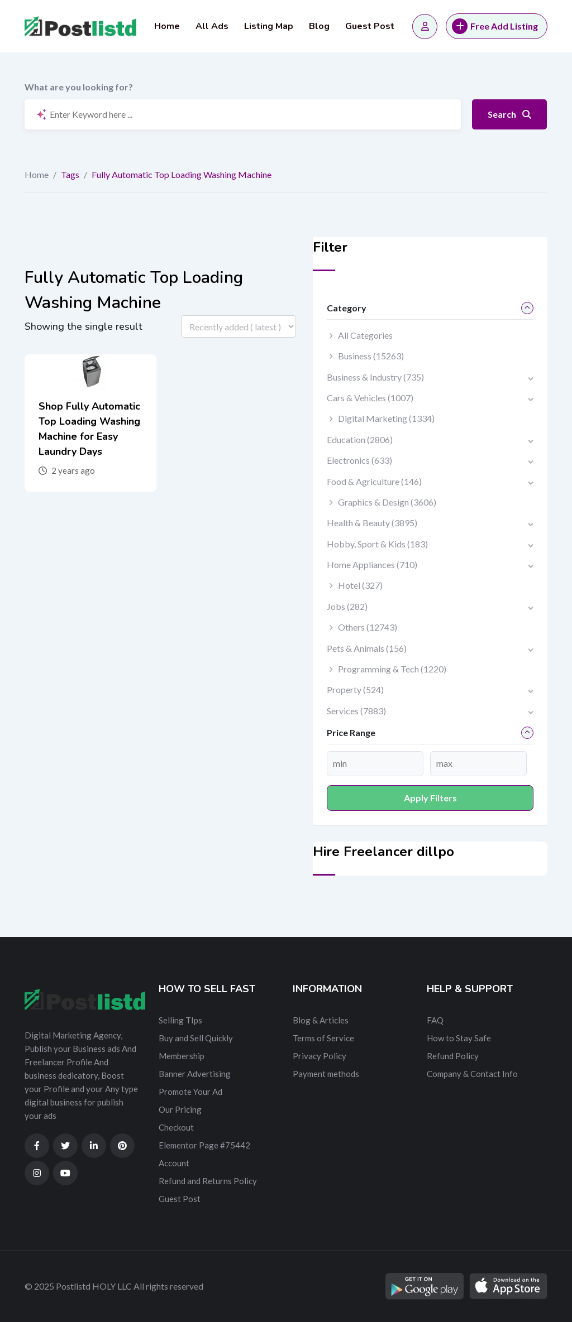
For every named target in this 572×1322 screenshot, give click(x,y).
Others (367, 627)
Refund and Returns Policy (208, 1181)
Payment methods (326, 1074)
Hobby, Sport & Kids (377, 544)
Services (356, 710)
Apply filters (430, 797)
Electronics (359, 460)
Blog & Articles (321, 1020)
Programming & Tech (392, 669)
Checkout (176, 1127)
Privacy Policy (319, 1056)
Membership (181, 1056)
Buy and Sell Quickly (196, 1038)
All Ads (212, 26)
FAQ (435, 1020)
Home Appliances (372, 564)
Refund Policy (453, 1056)
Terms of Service (323, 1038)
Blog (319, 26)
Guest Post (369, 26)
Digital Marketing (386, 418)
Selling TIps (180, 1020)
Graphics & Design (387, 502)
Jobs (347, 606)
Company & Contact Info (472, 1074)
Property (355, 689)
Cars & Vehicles (370, 397)
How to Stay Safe (459, 1038)
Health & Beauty (372, 522)
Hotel (360, 585)
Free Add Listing (495, 26)
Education (360, 439)
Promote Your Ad (190, 1092)
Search (509, 114)
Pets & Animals (367, 648)
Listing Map (268, 26)
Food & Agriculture (374, 481)
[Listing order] (238, 326)
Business (371, 355)
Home (167, 26)
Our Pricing (180, 1109)
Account (174, 1163)
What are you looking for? (79, 86)
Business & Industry (375, 377)
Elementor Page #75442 (204, 1145)
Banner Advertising (195, 1074)
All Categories (365, 335)
